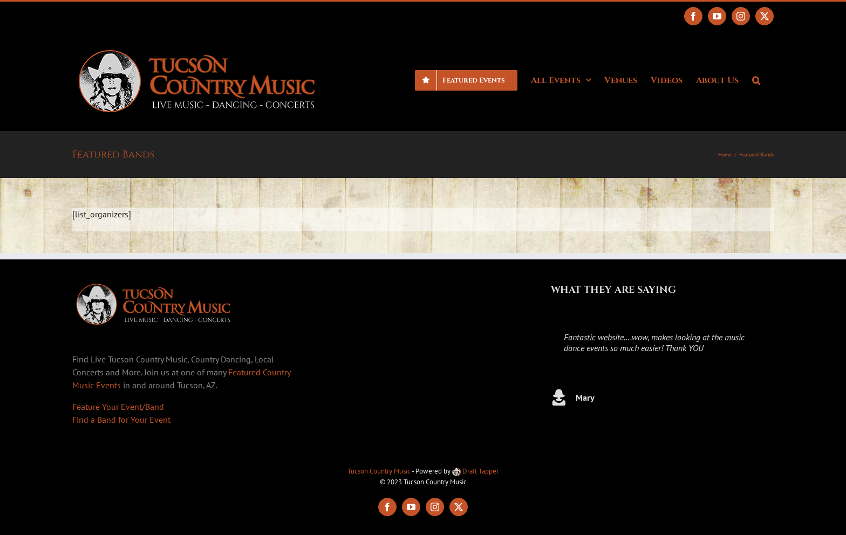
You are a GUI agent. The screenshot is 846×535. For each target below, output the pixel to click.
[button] (756, 79)
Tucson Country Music (379, 471)
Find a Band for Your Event (121, 419)
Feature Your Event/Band (118, 406)
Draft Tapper (475, 471)
